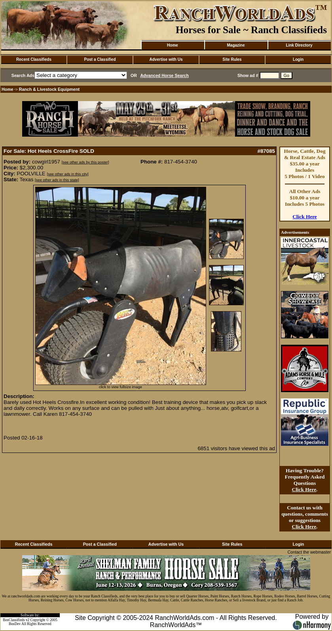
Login (298, 59)
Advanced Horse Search (164, 75)
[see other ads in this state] (57, 180)
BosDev (15, 624)
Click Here (304, 217)
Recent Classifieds (33, 59)
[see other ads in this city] (67, 174)
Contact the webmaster (309, 552)
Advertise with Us (166, 59)
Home (172, 45)
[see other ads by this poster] (85, 162)
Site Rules (231, 59)
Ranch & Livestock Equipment (49, 89)
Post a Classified (100, 59)
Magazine (236, 45)
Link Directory (299, 45)
